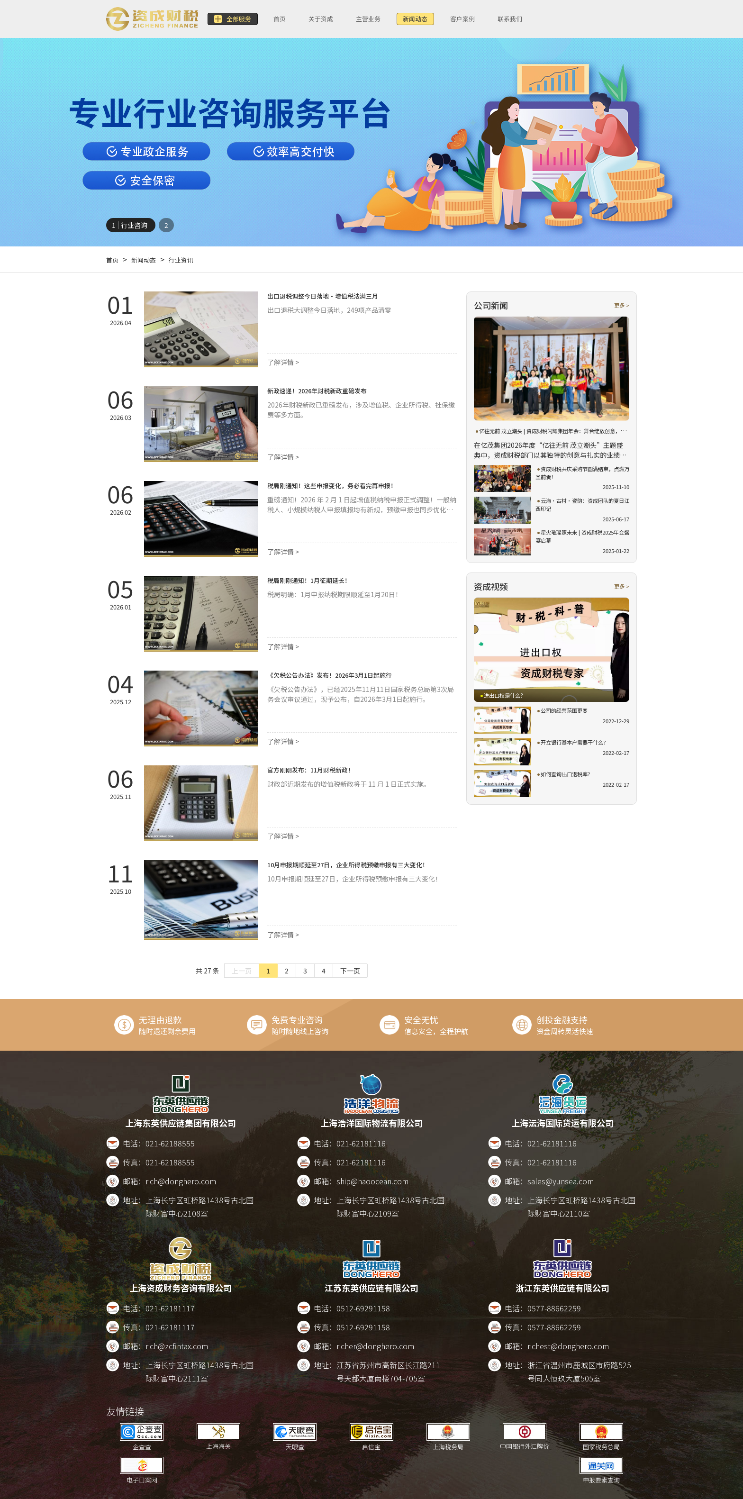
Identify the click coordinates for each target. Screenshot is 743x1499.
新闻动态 (451, 19)
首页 (291, 19)
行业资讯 (192, 259)
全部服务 (237, 19)
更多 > (620, 305)
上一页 (242, 970)
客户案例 (507, 19)
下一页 (350, 970)
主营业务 (396, 19)
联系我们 (563, 19)
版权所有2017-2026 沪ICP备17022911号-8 (417, 1488)
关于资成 (340, 19)
